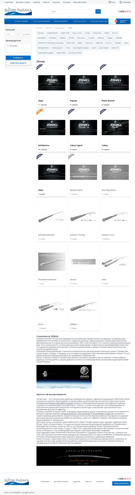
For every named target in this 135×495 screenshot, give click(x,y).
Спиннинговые (60, 28)
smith (94, 48)
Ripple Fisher (61, 53)
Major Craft (65, 33)
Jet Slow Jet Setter (75, 53)
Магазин (39, 28)
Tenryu (87, 33)
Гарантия (36, 2)
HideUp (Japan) (57, 48)
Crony (68, 48)
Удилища (48, 28)
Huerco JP (115, 48)
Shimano (41, 33)
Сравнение (127, 2)
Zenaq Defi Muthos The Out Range (75, 413)
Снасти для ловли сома (99, 21)
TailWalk (119, 38)
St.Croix (115, 33)
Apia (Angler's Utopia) (81, 48)
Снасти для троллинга (41, 21)
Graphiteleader (52, 33)
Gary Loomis (77, 33)
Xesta (126, 43)
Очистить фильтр (18, 63)
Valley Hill (99, 43)
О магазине (8, 2)
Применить (18, 58)
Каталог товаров (21, 21)
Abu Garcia (81, 38)
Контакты (56, 2)
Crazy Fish (89, 43)
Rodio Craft (70, 43)
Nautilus (63, 38)
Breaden (118, 43)
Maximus (101, 38)
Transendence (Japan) (45, 53)
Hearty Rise (97, 33)
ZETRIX (71, 38)
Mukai (80, 43)
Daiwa (106, 33)
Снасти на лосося (80, 21)
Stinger (109, 38)
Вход (113, 2)
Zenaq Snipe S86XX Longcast (61, 403)
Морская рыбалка (61, 21)
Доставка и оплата (23, 2)
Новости (46, 2)
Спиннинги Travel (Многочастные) (50, 43)
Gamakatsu (42, 38)
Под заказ (66, 2)
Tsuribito (91, 38)
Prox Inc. (109, 43)
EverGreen (53, 38)
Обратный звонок (79, 2)
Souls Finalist (103, 48)
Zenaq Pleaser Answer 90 (102, 413)
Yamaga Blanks (43, 48)
